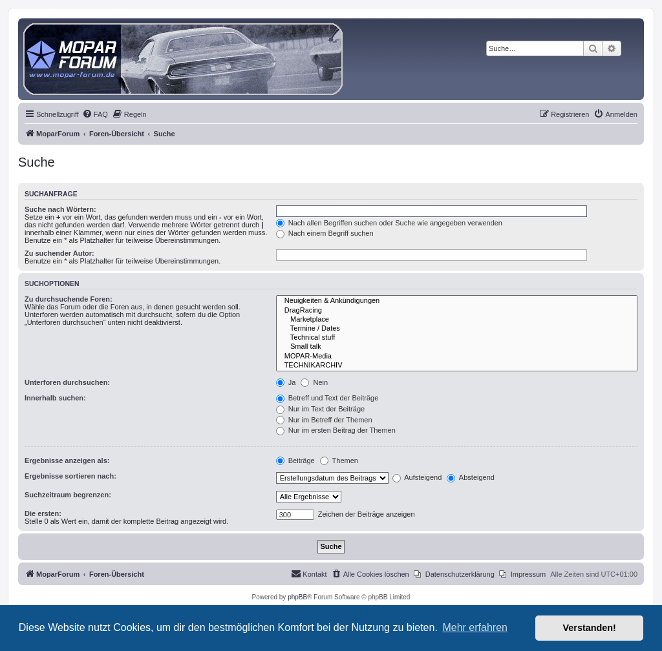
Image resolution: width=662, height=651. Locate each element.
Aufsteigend (417, 477)
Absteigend (471, 477)
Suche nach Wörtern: (60, 209)
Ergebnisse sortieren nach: (70, 476)
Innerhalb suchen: (55, 398)
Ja (286, 382)
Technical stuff (456, 337)
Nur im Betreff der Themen (324, 420)
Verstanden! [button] (589, 628)
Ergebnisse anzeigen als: (67, 460)
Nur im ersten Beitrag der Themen (336, 430)
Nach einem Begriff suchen (325, 233)
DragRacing (456, 310)
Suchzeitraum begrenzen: (68, 495)
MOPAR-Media (456, 356)
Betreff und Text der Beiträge (327, 398)
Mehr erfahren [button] (474, 627)
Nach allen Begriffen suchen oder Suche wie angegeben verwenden (389, 223)
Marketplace (456, 319)
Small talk (456, 346)
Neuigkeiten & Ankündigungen (456, 300)
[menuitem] (95, 114)
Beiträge (295, 460)
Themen (339, 460)
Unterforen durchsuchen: (67, 382)
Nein (314, 382)
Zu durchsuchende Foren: (68, 299)
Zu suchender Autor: (59, 253)
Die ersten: (43, 513)
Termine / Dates (456, 328)
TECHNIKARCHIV (456, 365)
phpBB (297, 597)
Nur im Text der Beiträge (320, 409)
